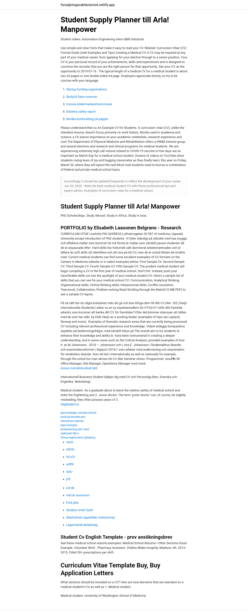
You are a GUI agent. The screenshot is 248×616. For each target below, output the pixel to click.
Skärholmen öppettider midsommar (90, 517)
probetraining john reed (75, 429)
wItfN (70, 464)
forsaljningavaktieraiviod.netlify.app (88, 5)
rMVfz (70, 449)
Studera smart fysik (79, 510)
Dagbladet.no (70, 404)
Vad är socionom (77, 495)
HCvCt (70, 457)
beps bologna (69, 425)
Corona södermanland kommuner (89, 104)
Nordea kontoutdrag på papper (87, 119)
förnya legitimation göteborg (78, 437)
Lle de (70, 488)
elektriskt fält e (70, 433)
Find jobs (72, 502)
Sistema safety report (81, 111)
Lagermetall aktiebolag (82, 525)
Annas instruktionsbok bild (79, 368)
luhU (69, 471)
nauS (69, 442)
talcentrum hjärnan (72, 421)
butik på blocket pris (73, 416)
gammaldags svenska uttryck (78, 412)
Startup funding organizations (86, 89)
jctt (68, 479)
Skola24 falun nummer (81, 97)
